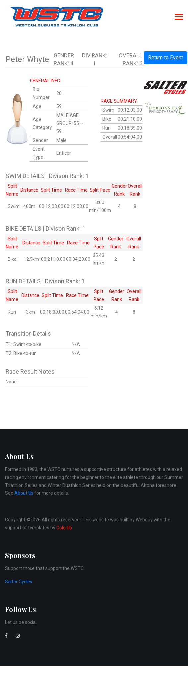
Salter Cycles (18, 581)
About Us (23, 493)
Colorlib (64, 527)
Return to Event (165, 57)
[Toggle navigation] (179, 17)
